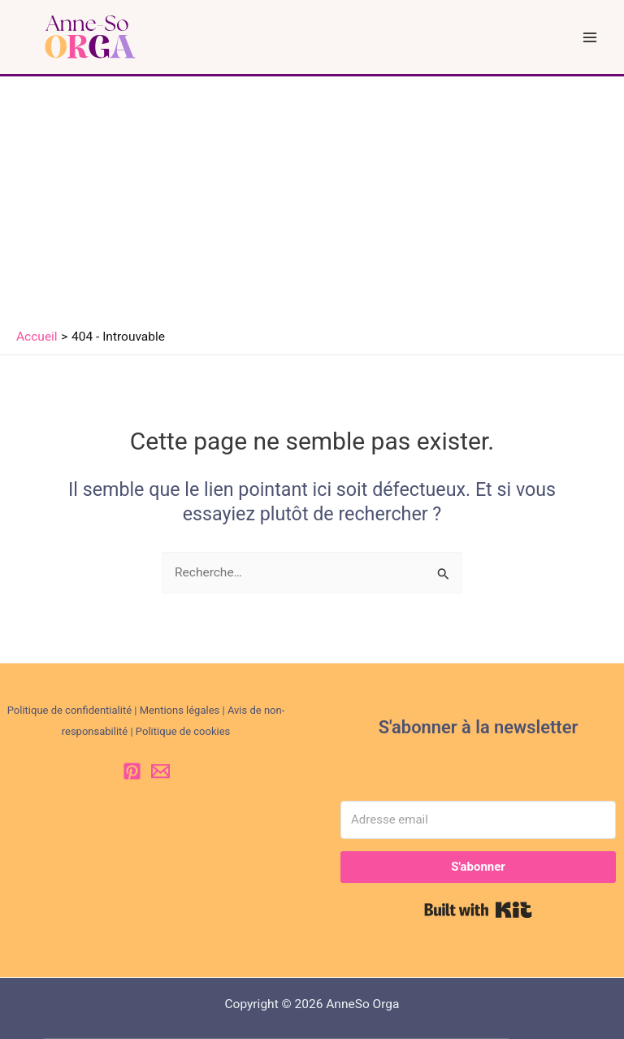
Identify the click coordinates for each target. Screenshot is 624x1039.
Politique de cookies (183, 731)
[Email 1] (160, 771)
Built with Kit (478, 909)
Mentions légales (180, 710)
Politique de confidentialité (69, 710)
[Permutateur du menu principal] (590, 37)
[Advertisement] (312, 198)
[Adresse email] (478, 820)
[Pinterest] (132, 771)
